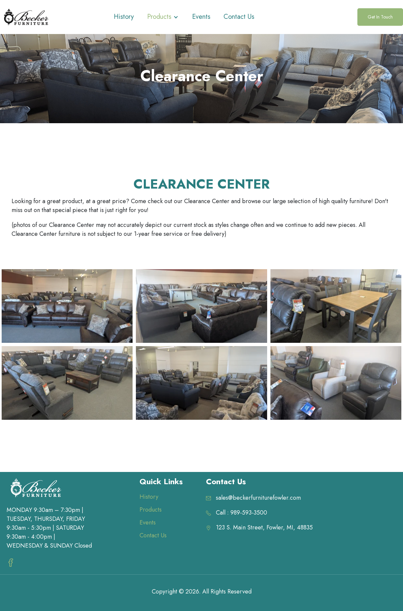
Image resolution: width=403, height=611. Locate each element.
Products (159, 16)
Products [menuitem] (151, 509)
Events (201, 16)
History (124, 16)
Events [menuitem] (148, 522)
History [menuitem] (149, 496)
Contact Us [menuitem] (153, 535)
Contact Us (238, 16)
